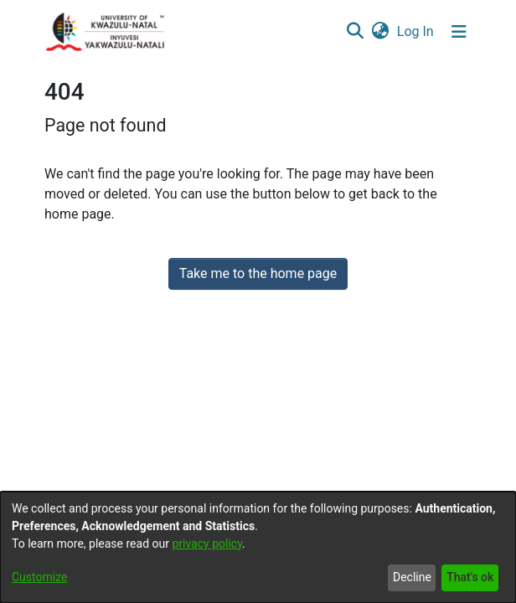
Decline (412, 577)
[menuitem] (379, 32)
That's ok (469, 577)
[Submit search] (354, 32)
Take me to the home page (258, 273)
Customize (39, 577)
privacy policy (207, 543)
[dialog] (258, 547)
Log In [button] (416, 31)
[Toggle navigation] (459, 32)
